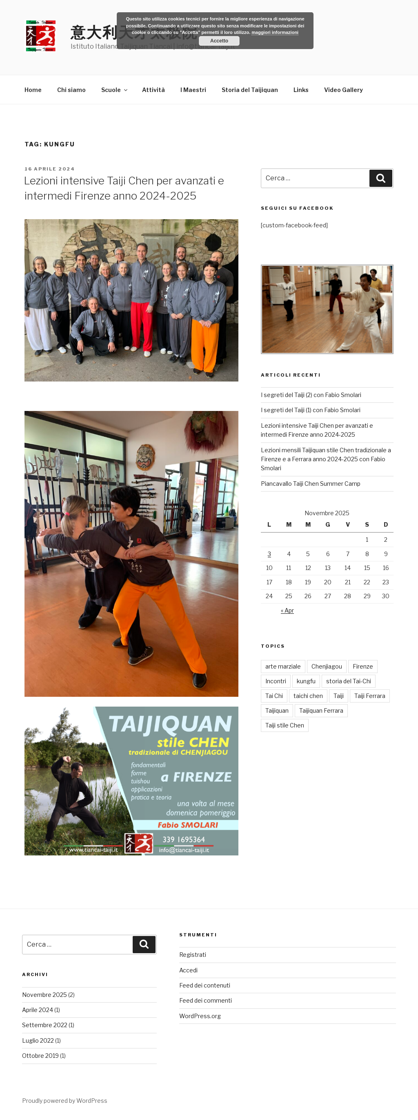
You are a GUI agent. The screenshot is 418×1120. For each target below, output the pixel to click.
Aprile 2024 (37, 1009)
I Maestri (193, 89)
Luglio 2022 (38, 1040)
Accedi (188, 970)
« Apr (287, 610)
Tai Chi (274, 695)
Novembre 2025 (44, 994)
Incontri (275, 681)
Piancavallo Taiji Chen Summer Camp (310, 483)
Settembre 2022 (44, 1024)
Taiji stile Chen (284, 725)
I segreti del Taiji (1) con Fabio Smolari (310, 409)
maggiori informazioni (274, 32)
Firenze (363, 666)
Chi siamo (71, 89)
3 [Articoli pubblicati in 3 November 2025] (269, 553)
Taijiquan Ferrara (321, 710)
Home (33, 89)
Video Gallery (343, 89)
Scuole (115, 89)
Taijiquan (277, 710)
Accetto (219, 41)
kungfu (306, 681)
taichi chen (308, 695)
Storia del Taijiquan (250, 89)
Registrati (192, 954)
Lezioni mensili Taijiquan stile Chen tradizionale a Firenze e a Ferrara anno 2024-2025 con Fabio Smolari (326, 459)
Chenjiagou (326, 666)
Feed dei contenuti (204, 985)
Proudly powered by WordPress (64, 1100)
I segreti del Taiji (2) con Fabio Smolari (311, 394)
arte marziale (283, 666)
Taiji (339, 695)
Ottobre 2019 (40, 1055)
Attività (153, 89)
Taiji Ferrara (369, 695)
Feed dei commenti (205, 1000)
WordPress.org (200, 1015)
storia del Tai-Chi (348, 681)
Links (301, 89)
